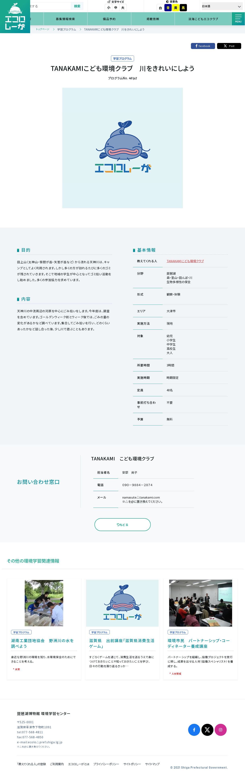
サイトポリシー (132, 763)
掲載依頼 (163, 19)
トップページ (42, 29)
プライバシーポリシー (106, 763)
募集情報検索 (87, 19)
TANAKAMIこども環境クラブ (185, 261)
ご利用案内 (57, 763)
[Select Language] (225, 6)
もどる (122, 525)
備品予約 (125, 19)
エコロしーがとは (78, 763)
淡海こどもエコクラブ (207, 19)
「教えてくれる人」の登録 (31, 763)
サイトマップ (152, 763)
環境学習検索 (49, 19)
